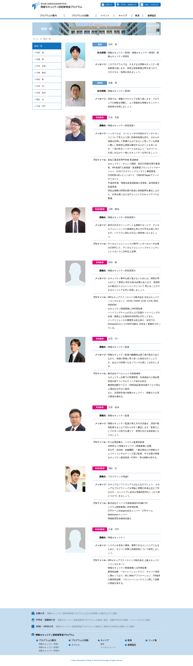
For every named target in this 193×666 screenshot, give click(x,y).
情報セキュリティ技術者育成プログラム (55, 635)
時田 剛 (40, 79)
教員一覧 (47, 39)
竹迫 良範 (41, 66)
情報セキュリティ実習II (49, 647)
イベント (105, 15)
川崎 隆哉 (41, 73)
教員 (137, 15)
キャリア (123, 15)
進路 (102, 644)
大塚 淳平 (41, 106)
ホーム (35, 39)
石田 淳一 (41, 86)
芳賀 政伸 (41, 93)
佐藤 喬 (40, 59)
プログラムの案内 (48, 15)
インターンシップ (107, 647)
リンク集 (152, 640)
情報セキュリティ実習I (48, 644)
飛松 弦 (40, 99)
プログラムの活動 (80, 15)
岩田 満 (40, 53)
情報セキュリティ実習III (49, 651)
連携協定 (151, 15)
